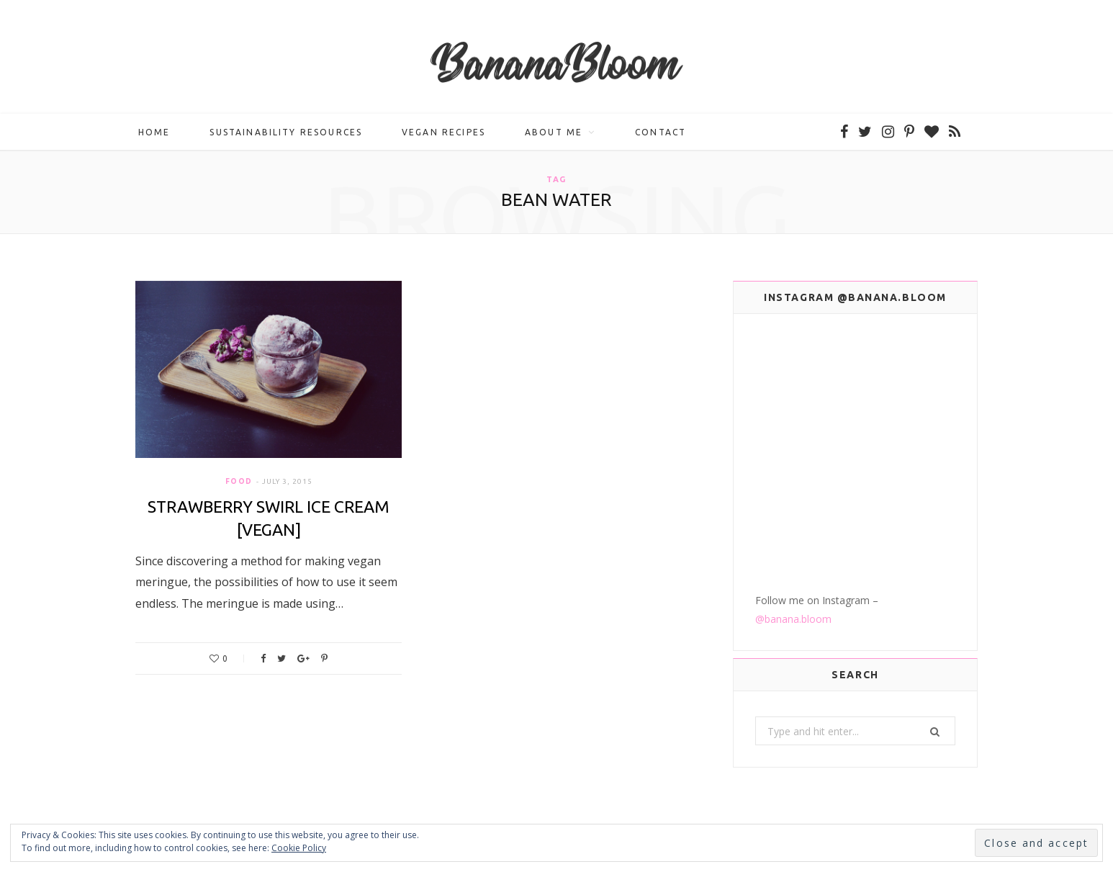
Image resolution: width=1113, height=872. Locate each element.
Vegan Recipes (443, 133)
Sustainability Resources (285, 133)
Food (239, 483)
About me (553, 133)
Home (154, 133)
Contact (660, 133)
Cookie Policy (298, 848)
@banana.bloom (793, 488)
